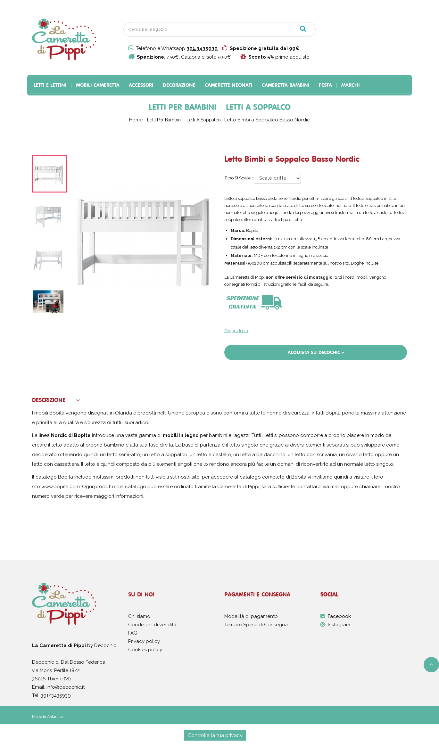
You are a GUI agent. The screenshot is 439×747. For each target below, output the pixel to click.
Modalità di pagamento (251, 616)
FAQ (132, 633)
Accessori (141, 85)
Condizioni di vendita (152, 625)
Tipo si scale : (239, 178)
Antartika (55, 716)
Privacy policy (144, 641)
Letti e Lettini (50, 85)
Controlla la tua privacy (215, 735)
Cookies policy (145, 650)
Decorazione (179, 85)
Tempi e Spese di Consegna (256, 625)
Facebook (339, 616)
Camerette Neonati (229, 85)
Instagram (339, 625)
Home (136, 120)
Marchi (350, 85)
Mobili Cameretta (98, 85)
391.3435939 (202, 48)
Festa (325, 85)
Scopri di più (236, 330)
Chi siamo (139, 616)
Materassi (234, 263)
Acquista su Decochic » (316, 352)
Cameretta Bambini (286, 85)
